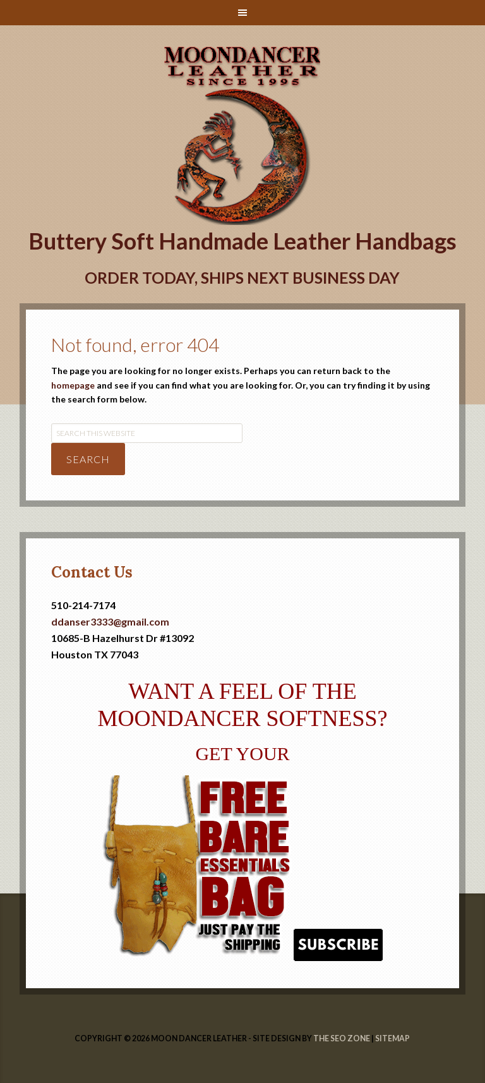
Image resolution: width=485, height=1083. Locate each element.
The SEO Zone (341, 1038)
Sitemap (392, 1038)
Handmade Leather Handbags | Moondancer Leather (243, 57)
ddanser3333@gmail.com (110, 621)
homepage (73, 385)
